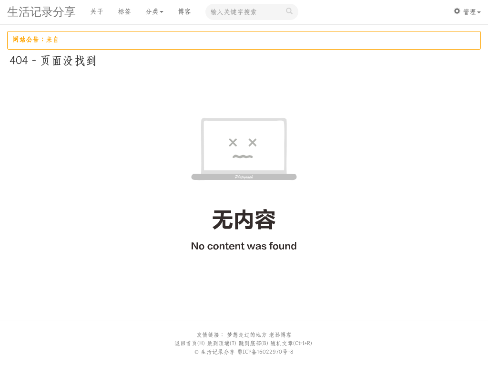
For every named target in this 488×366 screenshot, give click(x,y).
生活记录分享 (41, 13)
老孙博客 (280, 335)
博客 (184, 11)
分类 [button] (154, 11)
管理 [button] (467, 12)
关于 (96, 11)
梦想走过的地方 (247, 335)
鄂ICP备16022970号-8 (265, 352)
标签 (124, 11)
